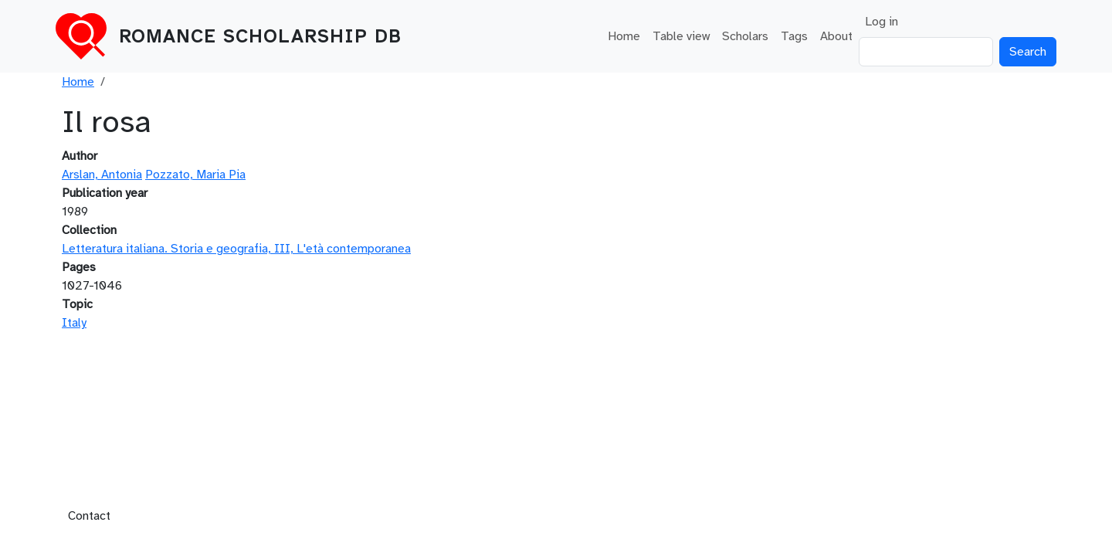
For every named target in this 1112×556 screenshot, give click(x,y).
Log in (881, 21)
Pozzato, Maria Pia (195, 174)
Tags (794, 36)
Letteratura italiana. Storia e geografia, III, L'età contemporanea (236, 248)
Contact (89, 516)
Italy (74, 323)
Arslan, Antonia (102, 174)
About (836, 36)
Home (624, 36)
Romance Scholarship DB (260, 36)
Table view (681, 36)
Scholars (745, 36)
